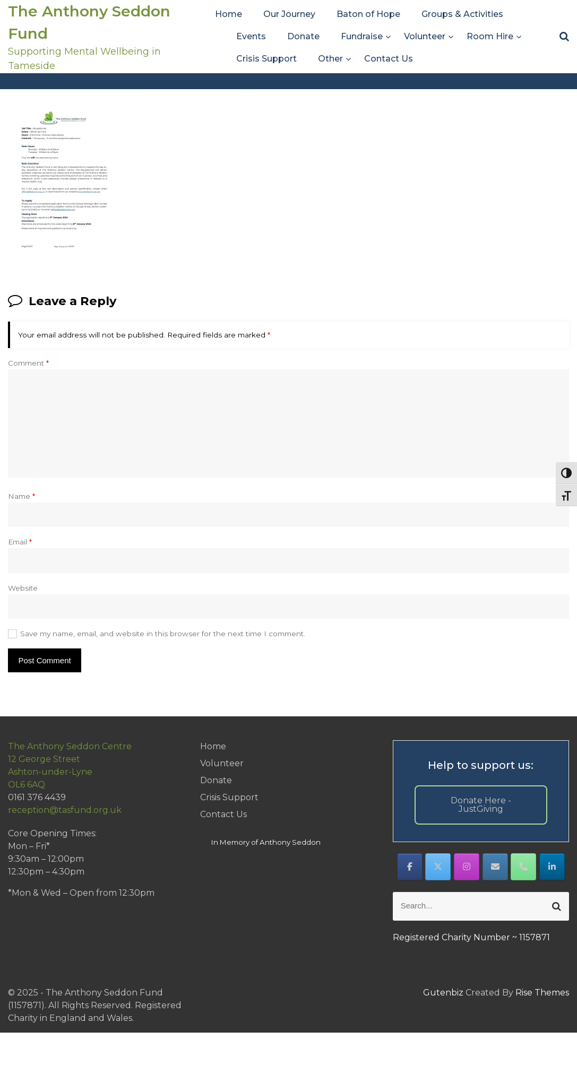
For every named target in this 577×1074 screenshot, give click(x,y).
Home (228, 14)
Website (23, 588)
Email (20, 542)
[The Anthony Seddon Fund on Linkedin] (552, 866)
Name (21, 496)
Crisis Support (266, 59)
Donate (303, 36)
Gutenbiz (444, 993)
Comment (28, 363)
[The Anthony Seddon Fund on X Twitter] (438, 866)
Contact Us (388, 59)
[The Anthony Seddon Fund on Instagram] (466, 866)
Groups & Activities (462, 14)
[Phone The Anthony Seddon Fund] (523, 866)
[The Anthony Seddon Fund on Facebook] (410, 866)
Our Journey (289, 14)
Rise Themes (542, 993)
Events (251, 36)
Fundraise (362, 36)
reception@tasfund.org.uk (65, 810)
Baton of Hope (368, 14)
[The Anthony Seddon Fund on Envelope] (495, 866)
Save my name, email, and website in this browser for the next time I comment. (162, 633)
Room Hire (490, 36)
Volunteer (424, 36)
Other (330, 59)
